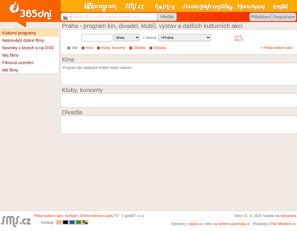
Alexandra (288, 216)
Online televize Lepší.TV (99, 216)
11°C (238, 37)
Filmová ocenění (17, 62)
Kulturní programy (19, 33)
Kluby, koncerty (113, 48)
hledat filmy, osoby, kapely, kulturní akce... (108, 16)
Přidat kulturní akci (48, 216)
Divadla (140, 48)
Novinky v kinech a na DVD (28, 47)
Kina (89, 48)
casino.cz (196, 224)
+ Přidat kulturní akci (277, 48)
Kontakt (71, 216)
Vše (74, 48)
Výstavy (160, 48)
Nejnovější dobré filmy (23, 40)
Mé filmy (10, 70)
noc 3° (239, 40)
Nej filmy (10, 55)
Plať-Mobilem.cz (283, 224)
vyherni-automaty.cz (234, 224)
